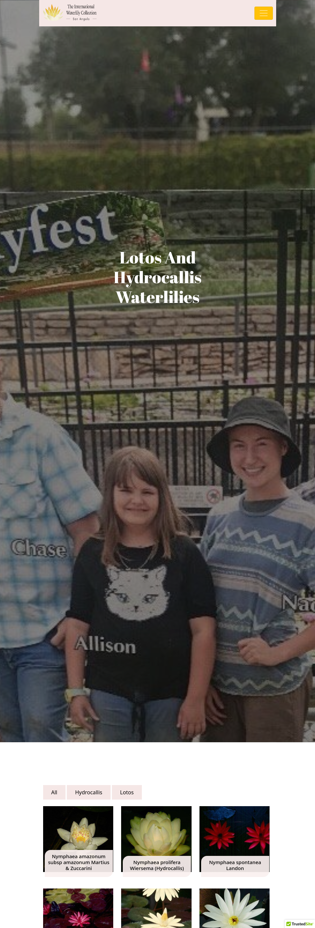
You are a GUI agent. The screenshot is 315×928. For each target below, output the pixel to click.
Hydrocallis (88, 792)
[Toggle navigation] (263, 13)
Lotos (127, 792)
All (54, 792)
